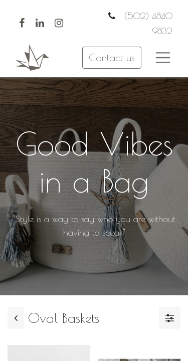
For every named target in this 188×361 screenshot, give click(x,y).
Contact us (112, 57)
